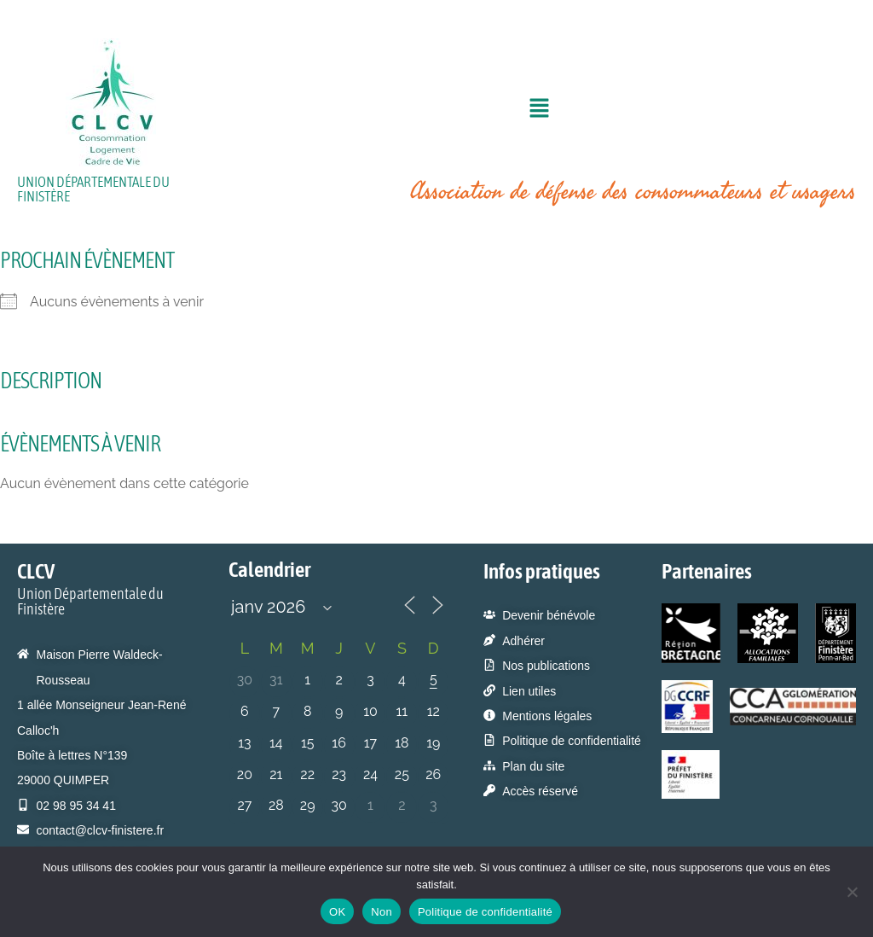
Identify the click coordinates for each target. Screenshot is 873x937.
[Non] (851, 891)
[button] (539, 110)
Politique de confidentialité (485, 911)
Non (381, 911)
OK (337, 911)
